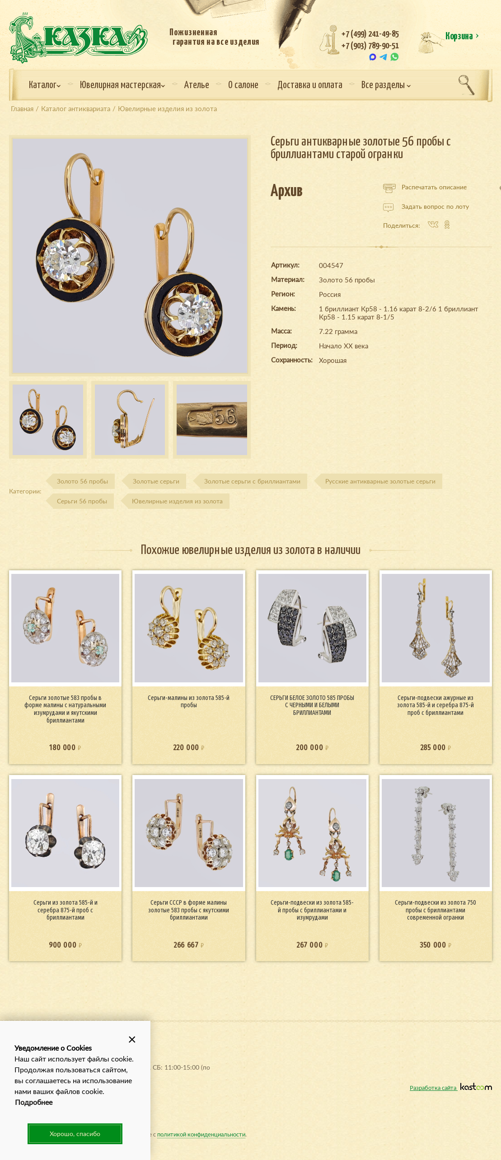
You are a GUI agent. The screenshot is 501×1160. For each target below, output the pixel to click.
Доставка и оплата (309, 85)
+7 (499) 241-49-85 (370, 34)
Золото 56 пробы (82, 481)
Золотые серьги (156, 481)
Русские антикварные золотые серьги (380, 481)
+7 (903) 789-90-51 (370, 46)
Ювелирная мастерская (122, 85)
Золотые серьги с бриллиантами (252, 481)
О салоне (243, 85)
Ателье (196, 85)
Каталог (45, 85)
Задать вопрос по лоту (426, 206)
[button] (132, 1039)
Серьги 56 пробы (82, 501)
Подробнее (33, 1102)
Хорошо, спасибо (75, 1133)
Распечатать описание (425, 187)
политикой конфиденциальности (201, 1134)
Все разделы (386, 85)
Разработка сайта (451, 1087)
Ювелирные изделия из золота (177, 501)
